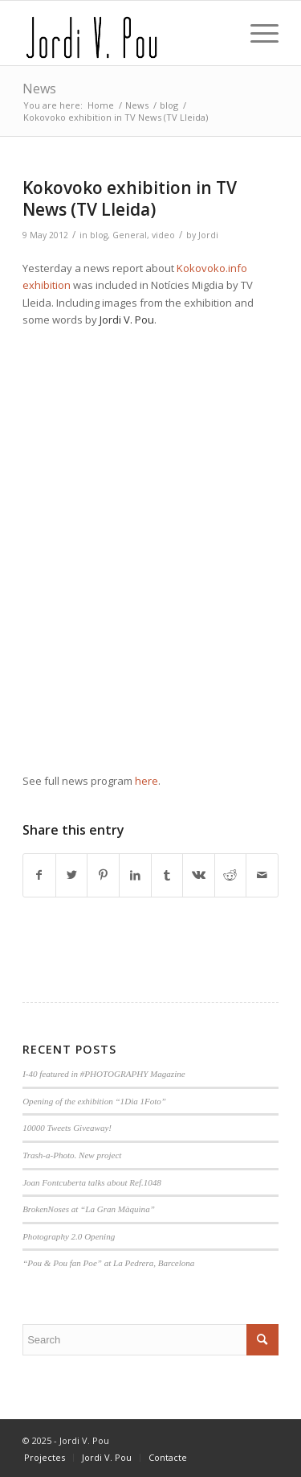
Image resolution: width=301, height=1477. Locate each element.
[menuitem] (44, 1458)
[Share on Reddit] (230, 875)
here (146, 781)
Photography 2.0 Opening (68, 1236)
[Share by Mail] (262, 875)
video (163, 235)
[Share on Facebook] (39, 875)
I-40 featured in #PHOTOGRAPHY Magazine (103, 1074)
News (39, 88)
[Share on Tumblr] (167, 875)
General (129, 235)
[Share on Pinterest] (103, 875)
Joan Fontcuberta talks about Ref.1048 (91, 1182)
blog (99, 235)
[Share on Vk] (198, 875)
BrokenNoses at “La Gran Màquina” (88, 1209)
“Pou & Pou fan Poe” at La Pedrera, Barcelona (108, 1263)
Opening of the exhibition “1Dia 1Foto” (94, 1101)
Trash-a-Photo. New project (71, 1155)
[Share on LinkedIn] (135, 875)
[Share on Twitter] (71, 875)
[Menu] (256, 33)
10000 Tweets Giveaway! (67, 1128)
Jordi (208, 235)
